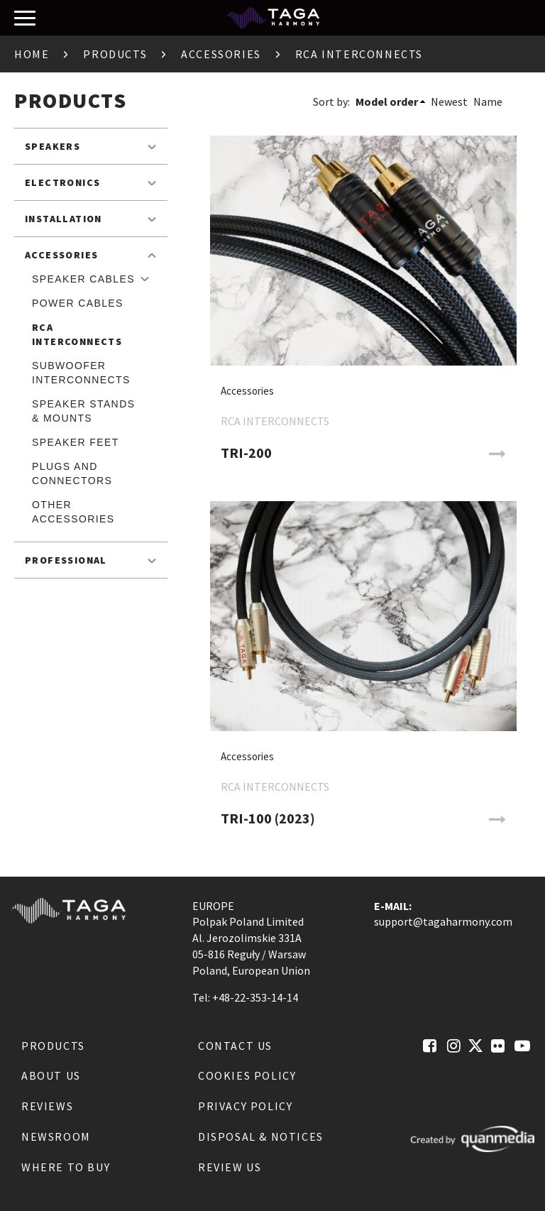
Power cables (77, 303)
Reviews (47, 1106)
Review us (229, 1167)
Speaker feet (75, 442)
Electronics (62, 182)
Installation (63, 218)
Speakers (52, 146)
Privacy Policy (245, 1106)
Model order (387, 101)
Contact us (235, 1046)
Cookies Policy (247, 1075)
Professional (66, 560)
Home (31, 54)
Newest (449, 101)
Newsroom (56, 1136)
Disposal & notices (261, 1136)
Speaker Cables (83, 279)
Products (115, 54)
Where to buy (65, 1167)
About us (51, 1075)
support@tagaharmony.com (443, 921)
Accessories (221, 54)
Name (487, 101)
